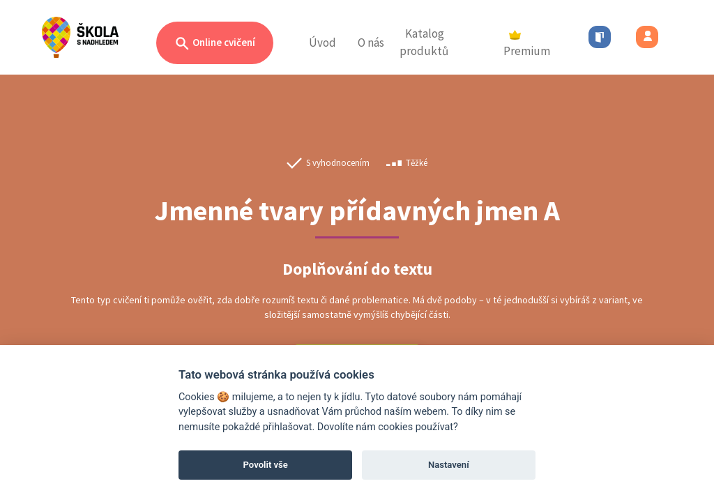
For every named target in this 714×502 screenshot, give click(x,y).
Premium (526, 44)
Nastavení (448, 464)
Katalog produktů (424, 42)
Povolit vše (265, 464)
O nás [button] (371, 42)
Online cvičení (214, 44)
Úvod (322, 42)
